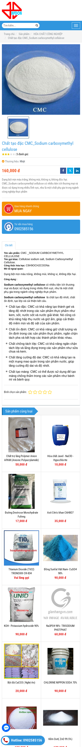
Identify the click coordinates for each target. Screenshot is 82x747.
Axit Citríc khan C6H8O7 (60, 512)
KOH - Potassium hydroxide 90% (21, 626)
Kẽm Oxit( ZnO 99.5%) (60, 739)
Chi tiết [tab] (8, 245)
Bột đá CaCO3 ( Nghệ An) (21, 682)
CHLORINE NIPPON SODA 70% (60, 682)
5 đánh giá (22, 154)
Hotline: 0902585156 (22, 740)
